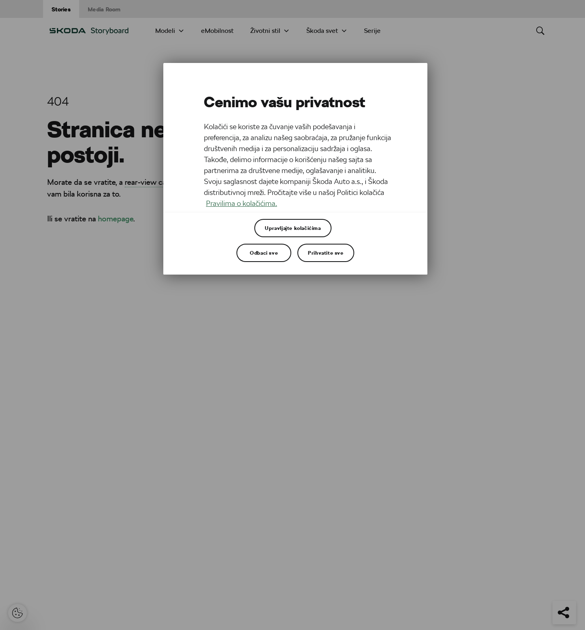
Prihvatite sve (325, 252)
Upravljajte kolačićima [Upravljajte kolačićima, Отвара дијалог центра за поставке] (293, 228)
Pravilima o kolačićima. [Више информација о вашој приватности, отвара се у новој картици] (241, 203)
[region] (295, 169)
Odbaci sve (264, 252)
